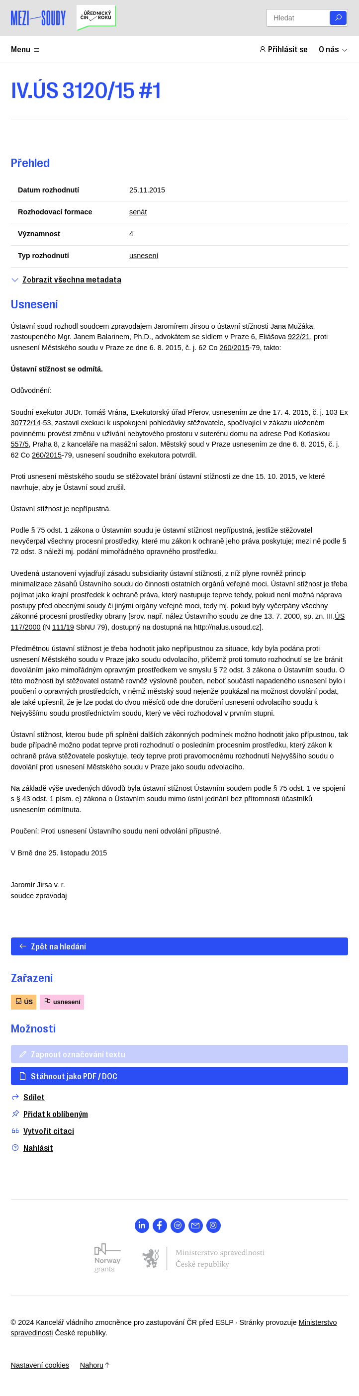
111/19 (63, 627)
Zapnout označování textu (71, 1054)
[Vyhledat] (338, 18)
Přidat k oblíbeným (49, 1113)
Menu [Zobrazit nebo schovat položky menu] (25, 49)
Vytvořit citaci (42, 1130)
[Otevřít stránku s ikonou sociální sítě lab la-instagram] (213, 1225)
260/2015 (235, 348)
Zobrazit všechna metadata (66, 279)
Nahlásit (32, 1147)
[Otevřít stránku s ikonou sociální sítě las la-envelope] (195, 1225)
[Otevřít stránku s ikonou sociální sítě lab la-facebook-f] (160, 1225)
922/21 (299, 337)
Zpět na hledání (52, 946)
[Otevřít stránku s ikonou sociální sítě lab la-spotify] (178, 1225)
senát (138, 212)
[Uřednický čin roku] (96, 18)
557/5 (20, 444)
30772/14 (26, 423)
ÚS (23, 1001)
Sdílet (28, 1097)
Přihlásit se (283, 49)
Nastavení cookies (40, 1365)
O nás (334, 49)
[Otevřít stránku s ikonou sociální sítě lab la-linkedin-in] (142, 1225)
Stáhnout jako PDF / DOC (67, 1076)
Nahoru (95, 1365)
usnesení (143, 256)
